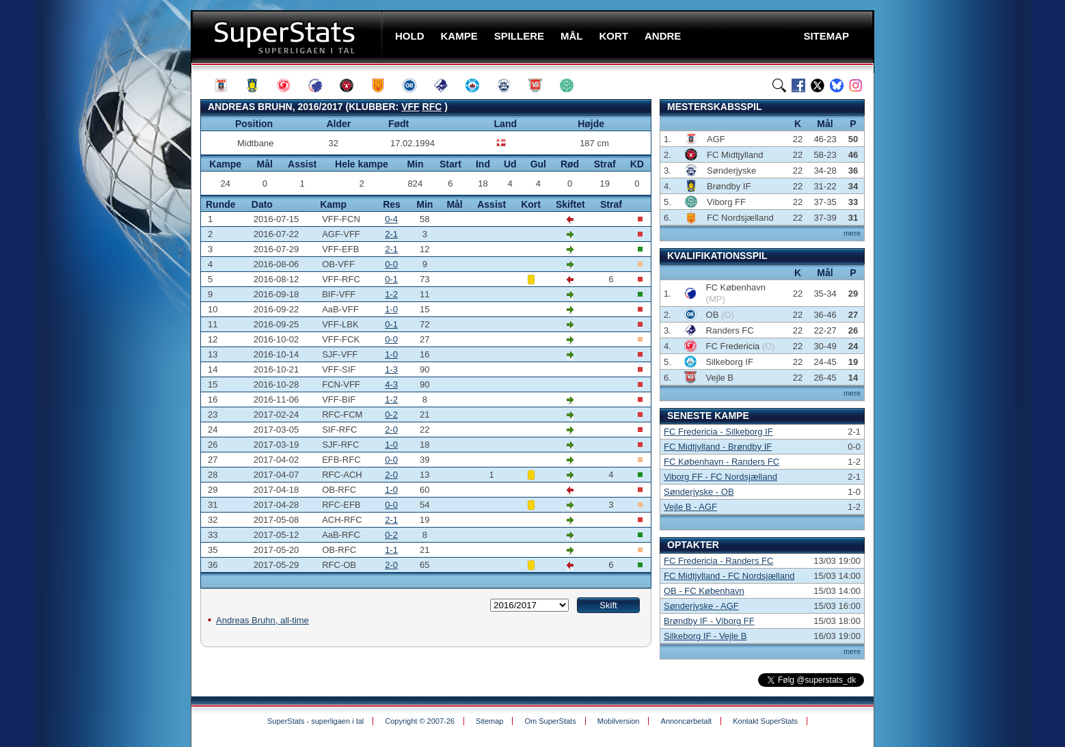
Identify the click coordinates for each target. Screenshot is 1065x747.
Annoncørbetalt (686, 721)
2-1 (391, 234)
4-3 (391, 384)
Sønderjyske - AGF (701, 606)
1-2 (391, 294)
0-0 (391, 264)
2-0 (391, 429)
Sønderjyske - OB (699, 492)
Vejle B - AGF (690, 507)
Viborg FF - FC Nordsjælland (720, 477)
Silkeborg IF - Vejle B (705, 636)
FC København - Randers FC (721, 462)
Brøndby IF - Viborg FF (709, 621)
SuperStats (288, 36)
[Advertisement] (108, 270)
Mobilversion (618, 721)
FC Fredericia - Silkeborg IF (718, 431)
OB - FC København (704, 591)
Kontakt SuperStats (765, 721)
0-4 (391, 219)
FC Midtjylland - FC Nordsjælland (729, 576)
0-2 (391, 414)
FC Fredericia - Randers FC (718, 561)
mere (852, 233)
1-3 (391, 369)
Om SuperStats (550, 721)
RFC (432, 106)
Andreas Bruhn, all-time (262, 620)
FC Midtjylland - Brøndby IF (718, 447)
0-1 (391, 279)
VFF (410, 106)
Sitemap (489, 721)
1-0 (391, 309)
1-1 (391, 550)
